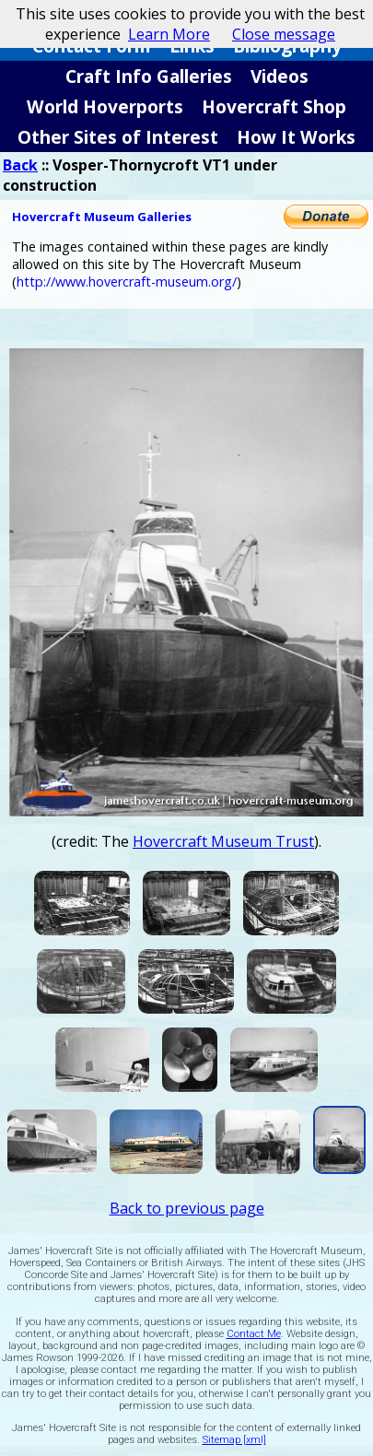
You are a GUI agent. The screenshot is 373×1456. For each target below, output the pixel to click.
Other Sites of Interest (117, 136)
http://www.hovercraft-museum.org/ (127, 281)
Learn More (169, 34)
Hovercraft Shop (274, 106)
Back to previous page (187, 1208)
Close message (283, 34)
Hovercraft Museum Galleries (102, 216)
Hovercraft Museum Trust (223, 841)
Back (20, 165)
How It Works (296, 136)
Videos (280, 76)
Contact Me (254, 1334)
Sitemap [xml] (234, 1440)
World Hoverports (105, 106)
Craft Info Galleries (148, 76)
